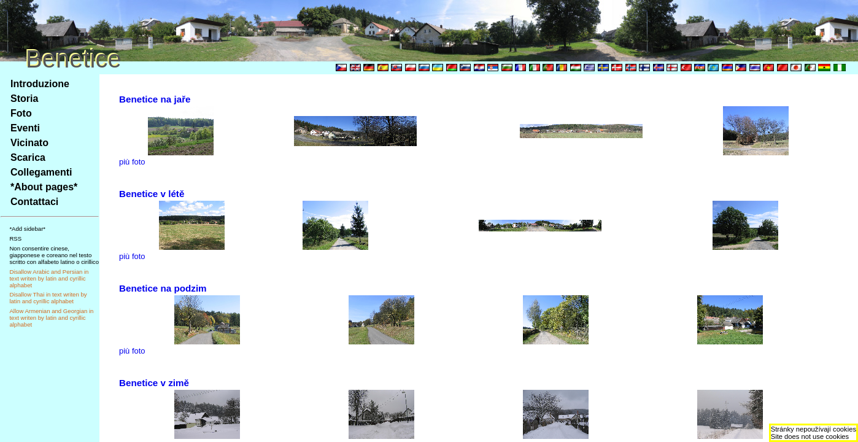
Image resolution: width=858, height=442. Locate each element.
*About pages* (43, 187)
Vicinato (29, 143)
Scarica (27, 157)
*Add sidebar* (27, 228)
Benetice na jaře (155, 99)
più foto (132, 161)
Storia (24, 98)
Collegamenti (41, 172)
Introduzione (39, 84)
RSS (15, 238)
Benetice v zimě (154, 383)
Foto (21, 113)
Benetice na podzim (163, 288)
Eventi (25, 128)
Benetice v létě (151, 193)
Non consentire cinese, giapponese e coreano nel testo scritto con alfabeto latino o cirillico (54, 255)
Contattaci (34, 201)
